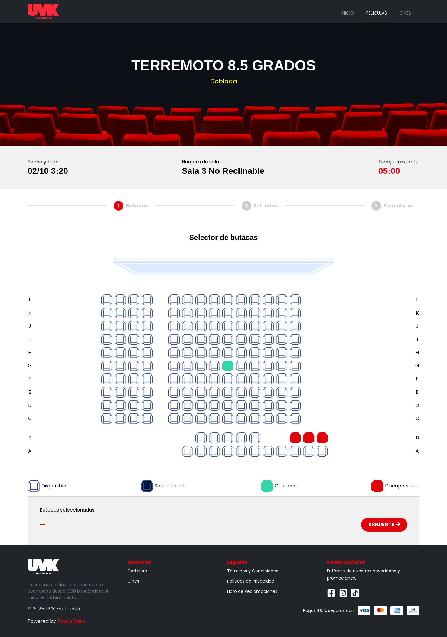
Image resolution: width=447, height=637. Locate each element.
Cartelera (137, 571)
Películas (376, 13)
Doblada (223, 81)
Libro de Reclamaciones (252, 591)
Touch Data (71, 621)
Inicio (347, 13)
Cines (405, 13)
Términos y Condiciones (252, 571)
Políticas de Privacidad (250, 581)
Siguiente (384, 524)
